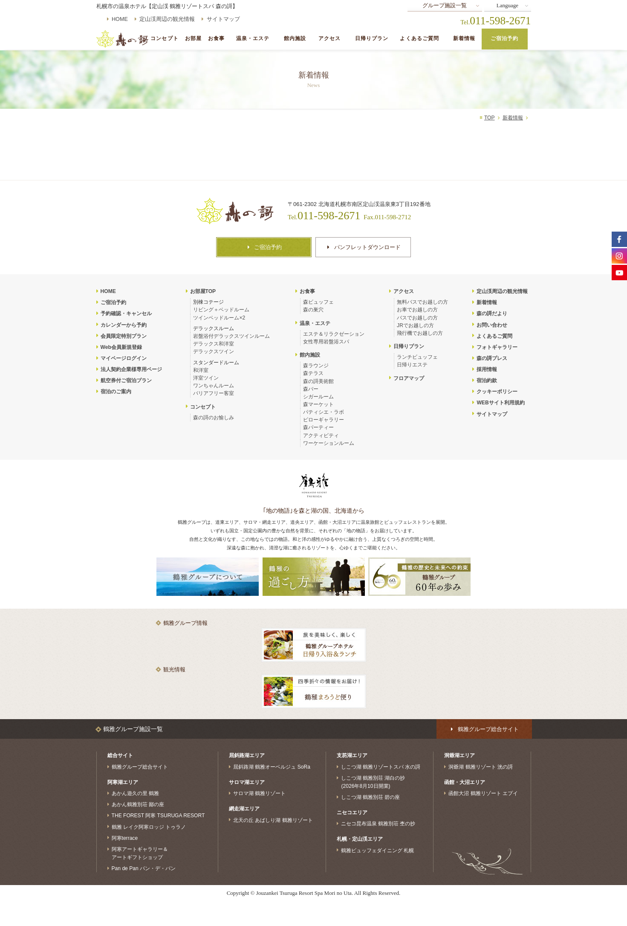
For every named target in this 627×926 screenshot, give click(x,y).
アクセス (329, 38)
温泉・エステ (253, 38)
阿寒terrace (125, 838)
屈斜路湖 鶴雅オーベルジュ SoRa (271, 767)
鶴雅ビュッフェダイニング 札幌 (377, 850)
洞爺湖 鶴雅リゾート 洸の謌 (480, 767)
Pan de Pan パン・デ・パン (144, 868)
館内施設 (295, 38)
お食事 (216, 38)
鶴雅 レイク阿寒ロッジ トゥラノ (149, 827)
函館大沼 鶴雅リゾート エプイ (483, 793)
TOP (489, 118)
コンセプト (164, 38)
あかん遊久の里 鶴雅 (135, 793)
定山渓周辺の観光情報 (167, 19)
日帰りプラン (372, 38)
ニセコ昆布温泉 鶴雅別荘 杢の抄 (378, 824)
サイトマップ (223, 19)
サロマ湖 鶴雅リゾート (259, 793)
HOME (120, 19)
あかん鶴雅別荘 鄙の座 (138, 804)
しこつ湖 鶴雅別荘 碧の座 (370, 797)
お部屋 (193, 38)
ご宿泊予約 (505, 38)
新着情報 (464, 38)
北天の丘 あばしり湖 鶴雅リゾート (273, 820)
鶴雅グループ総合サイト (140, 767)
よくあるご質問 (419, 38)
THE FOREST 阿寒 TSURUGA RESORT (158, 816)
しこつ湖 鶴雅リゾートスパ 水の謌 (381, 767)
